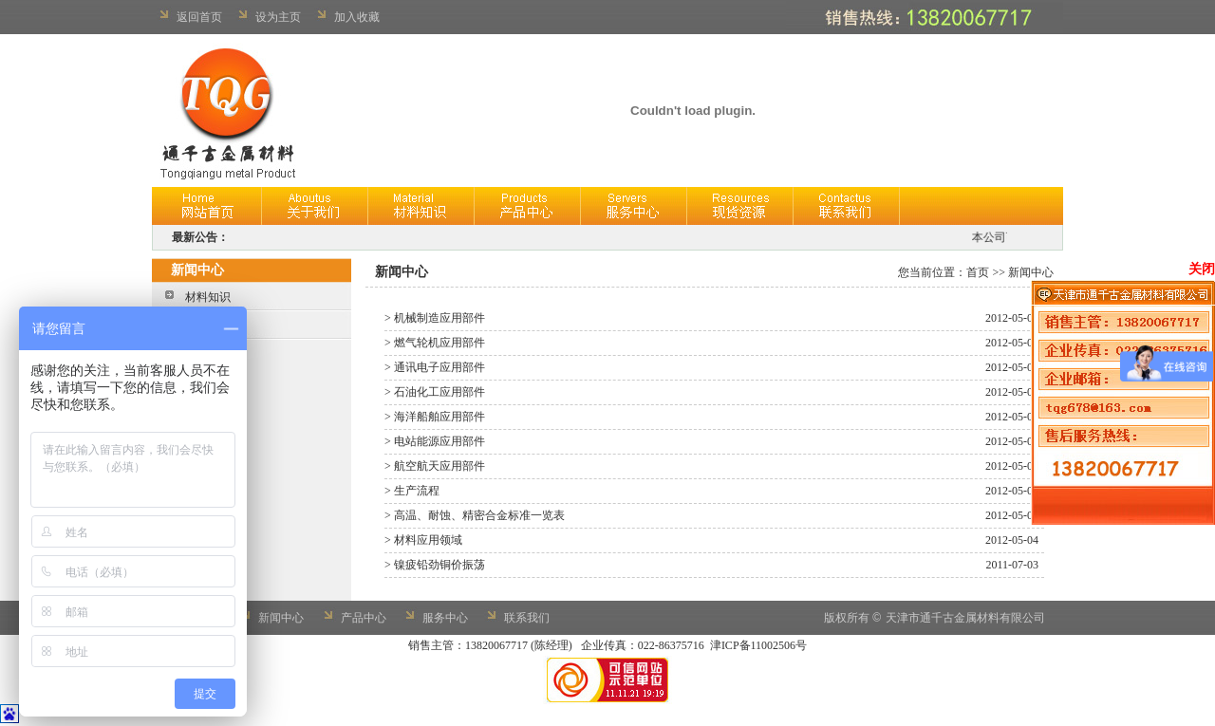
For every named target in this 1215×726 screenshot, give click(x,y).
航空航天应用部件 (439, 466)
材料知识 (208, 297)
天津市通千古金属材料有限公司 (965, 617)
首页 (977, 272)
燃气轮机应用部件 (439, 342)
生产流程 (416, 490)
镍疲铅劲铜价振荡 (439, 564)
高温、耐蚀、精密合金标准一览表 (479, 515)
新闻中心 (281, 617)
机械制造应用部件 (439, 318)
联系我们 (527, 617)
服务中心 (445, 617)
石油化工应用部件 (439, 392)
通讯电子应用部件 (439, 367)
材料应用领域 (428, 540)
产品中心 (363, 617)
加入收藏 (357, 17)
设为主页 (278, 17)
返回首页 (199, 17)
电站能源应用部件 (439, 441)
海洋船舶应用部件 (439, 416)
